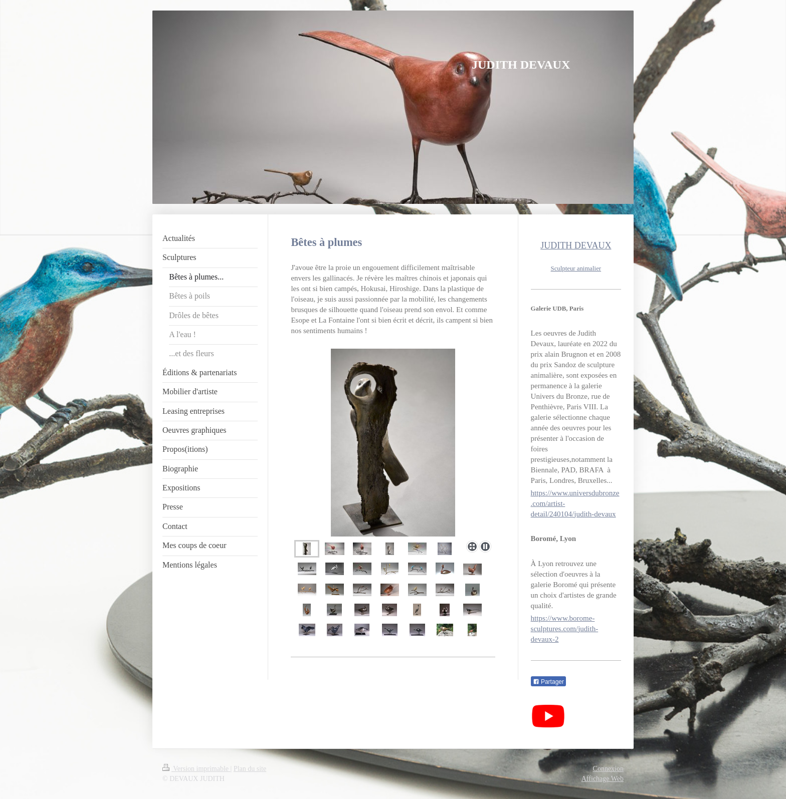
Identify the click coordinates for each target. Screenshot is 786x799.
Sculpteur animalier (576, 268)
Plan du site (250, 768)
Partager (548, 681)
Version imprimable (196, 768)
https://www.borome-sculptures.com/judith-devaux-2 (565, 628)
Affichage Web (602, 778)
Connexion (608, 768)
